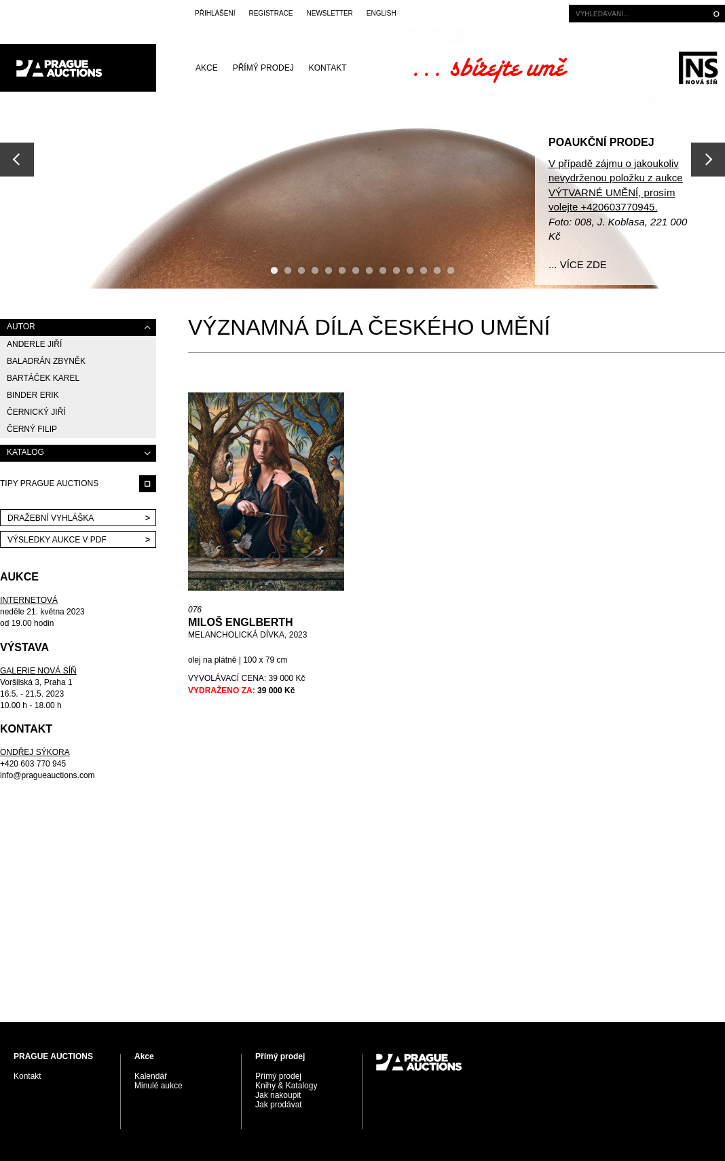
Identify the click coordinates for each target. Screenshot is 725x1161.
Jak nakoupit (278, 1095)
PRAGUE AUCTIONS (78, 68)
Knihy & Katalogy (286, 1085)
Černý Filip (32, 429)
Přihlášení (215, 13)
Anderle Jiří (34, 344)
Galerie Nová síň (698, 68)
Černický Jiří (36, 412)
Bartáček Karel (43, 378)
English (381, 13)
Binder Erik (33, 395)
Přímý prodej (263, 68)
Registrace (270, 13)
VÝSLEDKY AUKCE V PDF (57, 540)
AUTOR (21, 326)
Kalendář (150, 1076)
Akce (207, 68)
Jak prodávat (278, 1104)
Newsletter (329, 13)
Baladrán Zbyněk (46, 361)
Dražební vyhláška (50, 518)
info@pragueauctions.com (47, 775)
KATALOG (25, 452)
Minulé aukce (158, 1085)
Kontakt (328, 68)
